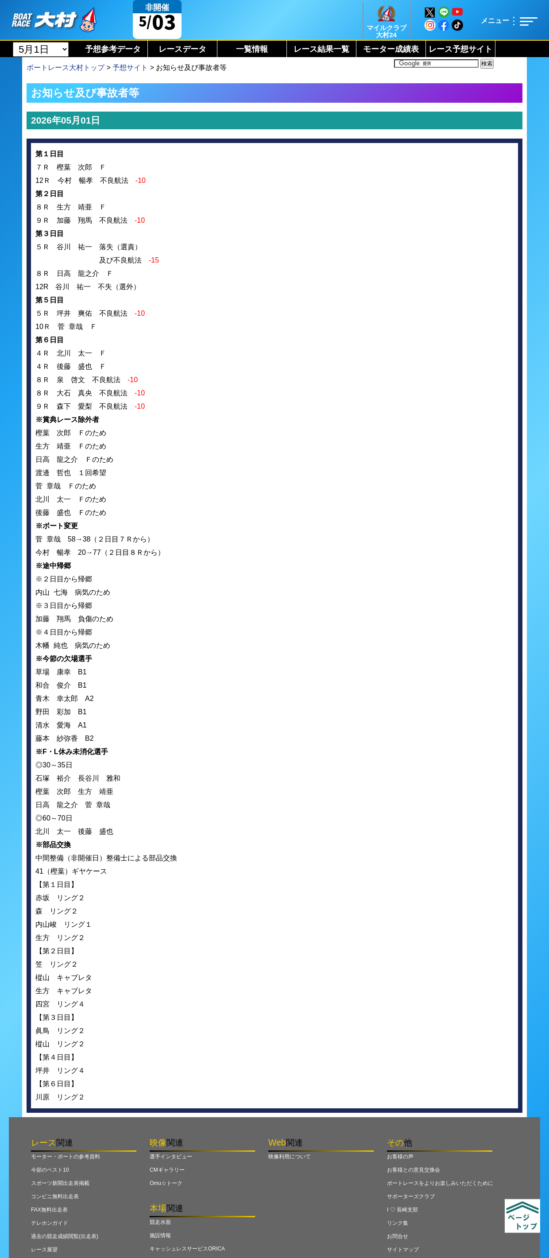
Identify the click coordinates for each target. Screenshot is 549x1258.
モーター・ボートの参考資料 (65, 1156)
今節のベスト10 (50, 1170)
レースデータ (182, 49)
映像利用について (289, 1156)
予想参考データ (113, 49)
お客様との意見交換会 (413, 1170)
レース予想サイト (460, 49)
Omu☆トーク (166, 1183)
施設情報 (160, 1235)
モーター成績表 (391, 49)
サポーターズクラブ (411, 1196)
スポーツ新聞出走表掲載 (60, 1183)
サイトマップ (403, 1249)
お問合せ (397, 1236)
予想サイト (130, 67)
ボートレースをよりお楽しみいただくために (440, 1183)
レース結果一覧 (321, 49)
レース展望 (44, 1249)
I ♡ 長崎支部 (402, 1210)
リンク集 (397, 1223)
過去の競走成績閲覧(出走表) (64, 1236)
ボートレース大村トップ (65, 67)
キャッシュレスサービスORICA (187, 1249)
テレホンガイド (49, 1223)
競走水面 (160, 1222)
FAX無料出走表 (49, 1210)
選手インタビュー (171, 1156)
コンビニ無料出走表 (55, 1196)
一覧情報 (252, 49)
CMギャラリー (167, 1170)
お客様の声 (400, 1156)
